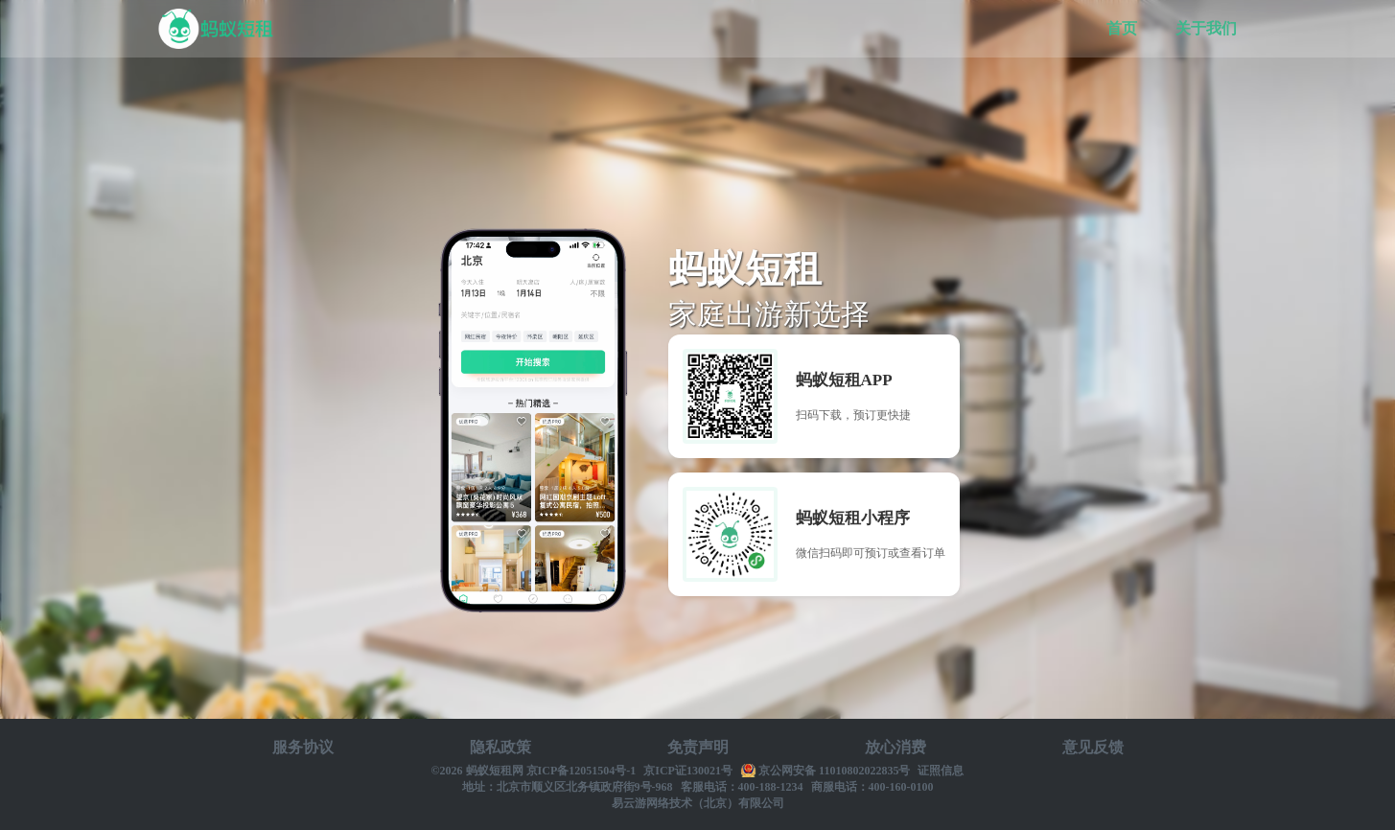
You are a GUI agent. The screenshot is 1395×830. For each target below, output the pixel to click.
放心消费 (895, 747)
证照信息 (941, 770)
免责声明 (698, 747)
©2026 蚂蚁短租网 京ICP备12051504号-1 (534, 770)
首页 (1121, 28)
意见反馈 (1093, 747)
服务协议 (303, 747)
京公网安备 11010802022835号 (834, 770)
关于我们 (1206, 28)
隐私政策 (500, 747)
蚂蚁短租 (216, 29)
